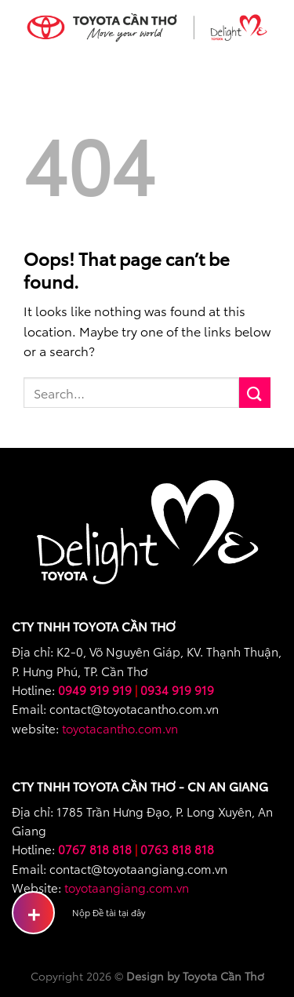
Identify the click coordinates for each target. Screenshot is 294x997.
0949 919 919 (95, 689)
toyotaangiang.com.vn (126, 887)
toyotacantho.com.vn (120, 728)
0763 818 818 (177, 848)
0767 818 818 (95, 848)
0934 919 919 (177, 689)
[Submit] (254, 392)
